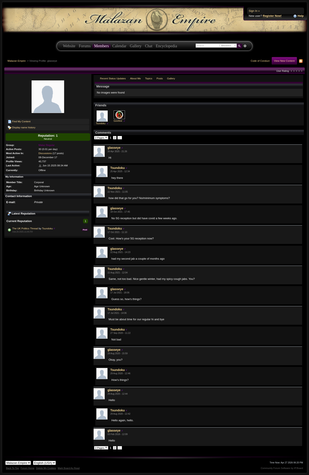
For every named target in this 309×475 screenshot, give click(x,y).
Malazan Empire (17, 60)
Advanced (245, 46)
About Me (135, 78)
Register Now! (272, 15)
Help (298, 16)
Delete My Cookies (46, 468)
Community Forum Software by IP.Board (282, 468)
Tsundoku (47, 228)
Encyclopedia (166, 46)
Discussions (45, 153)
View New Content (284, 60)
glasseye (114, 147)
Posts (159, 78)
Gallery (136, 46)
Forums (85, 46)
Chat (148, 46)
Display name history (21, 127)
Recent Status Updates (113, 78)
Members (101, 46)
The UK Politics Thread (25, 228)
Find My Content (19, 121)
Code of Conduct (260, 60)
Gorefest (118, 121)
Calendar (119, 46)
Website (69, 46)
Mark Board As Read (69, 468)
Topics (148, 78)
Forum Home (27, 468)
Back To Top (12, 468)
